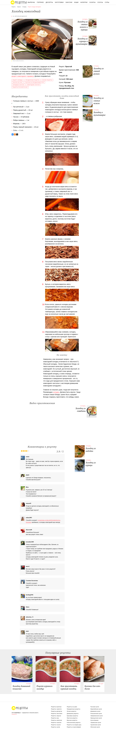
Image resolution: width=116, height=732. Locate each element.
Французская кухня (96, 718)
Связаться (14, 714)
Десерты (49, 2)
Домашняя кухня (95, 711)
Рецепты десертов (56, 711)
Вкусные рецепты (72, 720)
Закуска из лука (17, 82)
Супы (107, 2)
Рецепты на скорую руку (74, 724)
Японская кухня (95, 727)
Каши (76, 2)
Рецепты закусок (56, 715)
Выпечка (31, 2)
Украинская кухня (96, 722)
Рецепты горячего (56, 709)
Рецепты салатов (56, 722)
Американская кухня (97, 715)
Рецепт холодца (18, 80)
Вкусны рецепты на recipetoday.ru (19, 2)
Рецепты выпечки (56, 706)
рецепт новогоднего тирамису (23, 76)
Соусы (100, 2)
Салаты (92, 2)
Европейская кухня (96, 709)
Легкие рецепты (47, 80)
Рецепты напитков (56, 720)
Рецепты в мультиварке (74, 727)
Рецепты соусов (56, 724)
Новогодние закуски (33, 84)
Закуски (68, 2)
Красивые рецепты (72, 715)
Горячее (40, 2)
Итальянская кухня (96, 713)
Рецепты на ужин (72, 706)
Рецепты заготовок (56, 713)
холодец (56, 392)
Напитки (83, 2)
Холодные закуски (18, 84)
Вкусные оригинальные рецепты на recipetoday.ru (20, 708)
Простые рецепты (72, 718)
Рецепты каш (55, 718)
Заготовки (59, 2)
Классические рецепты (73, 722)
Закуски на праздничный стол (34, 82)
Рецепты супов (55, 727)
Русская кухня (95, 706)
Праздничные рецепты (32, 80)
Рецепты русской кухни (20, 87)
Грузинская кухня (96, 724)
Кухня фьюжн (95, 720)
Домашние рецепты (73, 713)
